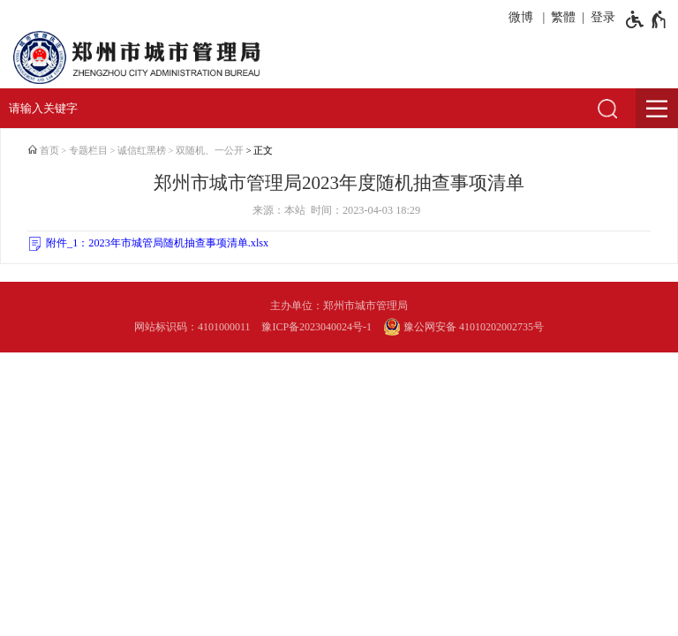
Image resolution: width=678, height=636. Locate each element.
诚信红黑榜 (141, 150)
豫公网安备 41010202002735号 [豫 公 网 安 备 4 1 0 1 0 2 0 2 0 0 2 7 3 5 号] (463, 327)
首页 (49, 150)
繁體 (563, 17)
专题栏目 (88, 150)
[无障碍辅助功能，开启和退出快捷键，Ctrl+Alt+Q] (646, 19)
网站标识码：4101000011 (192, 327)
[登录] (600, 17)
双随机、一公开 (210, 150)
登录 (603, 17)
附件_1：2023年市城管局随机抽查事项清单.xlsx (157, 243)
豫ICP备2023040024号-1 (316, 327)
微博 (520, 17)
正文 (263, 150)
